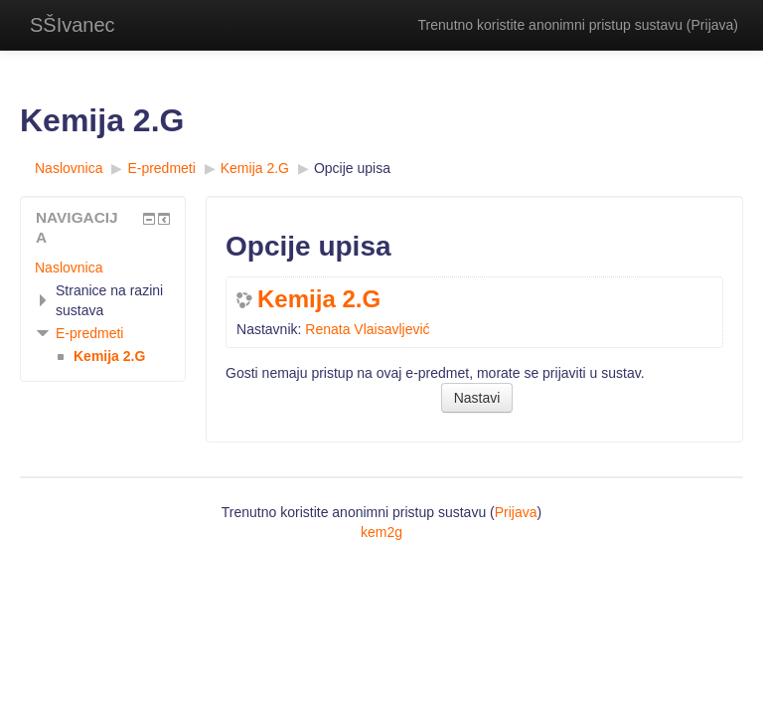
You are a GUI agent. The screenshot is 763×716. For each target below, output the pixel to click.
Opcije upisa (352, 168)
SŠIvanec (72, 25)
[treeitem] (103, 267)
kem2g (381, 532)
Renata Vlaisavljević (367, 329)
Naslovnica (68, 267)
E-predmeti (89, 333)
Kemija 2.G (319, 299)
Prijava (712, 25)
